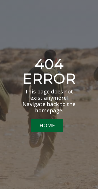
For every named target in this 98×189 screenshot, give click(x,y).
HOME (47, 125)
